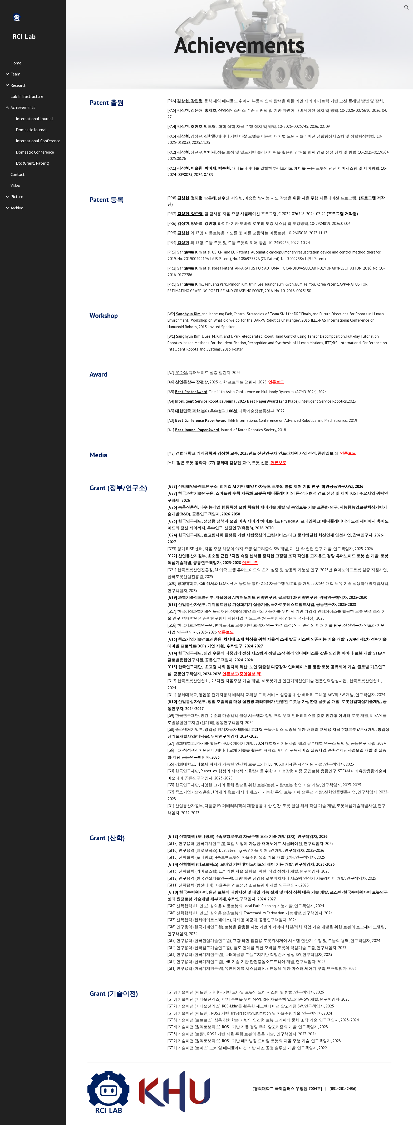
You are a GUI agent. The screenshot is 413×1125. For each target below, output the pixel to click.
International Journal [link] (34, 118)
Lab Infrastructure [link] (27, 96)
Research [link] (18, 85)
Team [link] (15, 74)
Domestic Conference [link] (35, 152)
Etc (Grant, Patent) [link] (32, 163)
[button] (406, 7)
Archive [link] (17, 207)
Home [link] (16, 62)
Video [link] (15, 185)
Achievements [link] (23, 107)
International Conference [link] (38, 140)
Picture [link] (17, 196)
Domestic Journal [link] (31, 129)
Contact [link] (18, 174)
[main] (239, 44)
